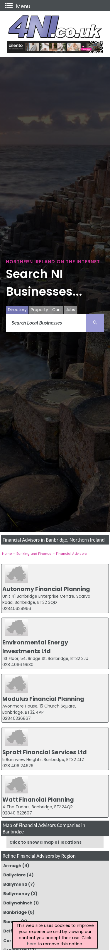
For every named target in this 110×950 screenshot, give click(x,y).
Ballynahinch (18, 903)
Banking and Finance (33, 553)
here (31, 944)
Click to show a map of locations (45, 842)
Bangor (11, 922)
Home (7, 553)
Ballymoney (16, 894)
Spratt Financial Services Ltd (44, 752)
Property (39, 310)
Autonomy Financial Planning (46, 589)
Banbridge (15, 912)
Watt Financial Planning (38, 799)
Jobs (70, 310)
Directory (17, 310)
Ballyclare (14, 875)
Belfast (11, 931)
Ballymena (15, 884)
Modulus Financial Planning (43, 699)
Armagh (12, 865)
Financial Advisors (71, 553)
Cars (57, 310)
